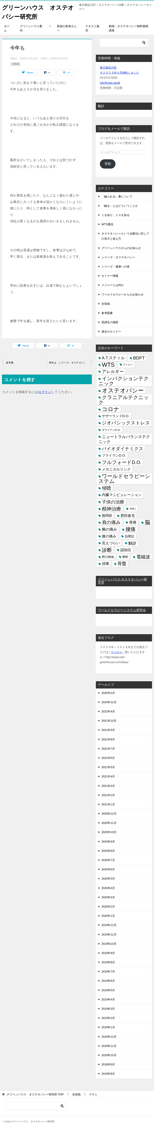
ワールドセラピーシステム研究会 (122, 610)
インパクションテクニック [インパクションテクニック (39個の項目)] (123, 381)
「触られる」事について (116, 196)
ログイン (44, 392)
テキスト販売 (92, 28)
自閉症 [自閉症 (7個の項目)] (129, 536)
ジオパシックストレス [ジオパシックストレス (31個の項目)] (126, 422)
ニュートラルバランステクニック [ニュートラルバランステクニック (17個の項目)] (124, 439)
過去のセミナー (111, 331)
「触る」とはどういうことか (119, 205)
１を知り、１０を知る (115, 215)
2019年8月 (108, 962)
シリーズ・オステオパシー (118, 257)
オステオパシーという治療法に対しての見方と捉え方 (125, 236)
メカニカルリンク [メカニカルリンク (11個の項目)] (116, 469)
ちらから (116, 652)
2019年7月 (108, 971)
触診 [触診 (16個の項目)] (132, 543)
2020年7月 (108, 860)
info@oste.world (110, 82)
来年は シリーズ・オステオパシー (69, 362)
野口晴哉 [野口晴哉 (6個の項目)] (108, 557)
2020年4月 (108, 888)
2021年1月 (108, 804)
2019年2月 (108, 1018)
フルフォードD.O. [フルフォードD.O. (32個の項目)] (121, 462)
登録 (107, 163)
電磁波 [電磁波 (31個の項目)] (143, 556)
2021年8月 (108, 739)
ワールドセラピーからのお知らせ (122, 294)
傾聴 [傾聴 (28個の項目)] (106, 488)
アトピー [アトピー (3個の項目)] (128, 364)
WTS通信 (107, 224)
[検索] (124, 43)
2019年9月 (108, 953)
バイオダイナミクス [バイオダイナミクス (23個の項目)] (122, 448)
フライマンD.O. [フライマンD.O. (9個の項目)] (114, 455)
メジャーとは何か (112, 285)
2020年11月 (109, 822)
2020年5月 (108, 878)
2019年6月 (108, 980)
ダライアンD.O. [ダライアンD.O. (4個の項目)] (111, 429)
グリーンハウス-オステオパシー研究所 (122, 581)
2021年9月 (108, 730)
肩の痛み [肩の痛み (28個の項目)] (111, 522)
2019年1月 (108, 1027)
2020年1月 (108, 915)
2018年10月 (109, 1055)
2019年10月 (109, 943)
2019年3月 (108, 1008)
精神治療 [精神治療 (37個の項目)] (111, 508)
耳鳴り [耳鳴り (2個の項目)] (133, 508)
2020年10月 (109, 832)
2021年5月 (108, 767)
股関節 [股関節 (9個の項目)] (107, 516)
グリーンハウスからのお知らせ (121, 248)
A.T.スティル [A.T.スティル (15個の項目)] (113, 358)
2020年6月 (108, 869)
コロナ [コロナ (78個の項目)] (110, 409)
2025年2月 (108, 693)
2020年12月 (109, 813)
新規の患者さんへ (67, 28)
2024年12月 (109, 702)
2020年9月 (108, 841)
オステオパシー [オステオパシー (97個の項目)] (123, 390)
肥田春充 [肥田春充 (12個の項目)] (128, 516)
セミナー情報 (109, 275)
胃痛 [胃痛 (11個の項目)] (132, 522)
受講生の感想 (109, 322)
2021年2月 (108, 795)
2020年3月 (108, 897)
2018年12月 (109, 1036)
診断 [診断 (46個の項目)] (107, 550)
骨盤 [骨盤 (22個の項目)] (122, 563)
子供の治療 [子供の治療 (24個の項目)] (113, 501)
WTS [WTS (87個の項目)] (108, 365)
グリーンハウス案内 (31, 28)
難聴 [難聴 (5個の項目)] (125, 556)
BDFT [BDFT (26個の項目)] (139, 357)
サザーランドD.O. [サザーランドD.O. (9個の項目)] (115, 416)
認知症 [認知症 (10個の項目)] (125, 550)
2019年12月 (109, 925)
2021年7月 (108, 748)
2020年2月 (108, 906)
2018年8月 (108, 1073)
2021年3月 (108, 785)
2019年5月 (108, 990)
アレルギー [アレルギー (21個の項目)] (113, 371)
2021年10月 (109, 720)
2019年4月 (108, 999)
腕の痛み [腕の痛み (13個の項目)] (109, 529)
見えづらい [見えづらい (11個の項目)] (111, 543)
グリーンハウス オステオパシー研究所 (36, 11)
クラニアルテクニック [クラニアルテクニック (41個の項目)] (123, 400)
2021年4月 (108, 776)
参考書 (9, 362)
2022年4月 (108, 711)
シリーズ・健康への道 (115, 266)
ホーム (7, 28)
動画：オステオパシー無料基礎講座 (128, 28)
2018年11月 (109, 1046)
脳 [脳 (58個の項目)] (147, 522)
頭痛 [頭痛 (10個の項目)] (105, 564)
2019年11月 (109, 934)
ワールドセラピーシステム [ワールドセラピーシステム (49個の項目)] (124, 478)
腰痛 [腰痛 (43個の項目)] (131, 529)
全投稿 (15, 64)
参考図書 (107, 313)
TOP (35, 1094)
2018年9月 (108, 1064)
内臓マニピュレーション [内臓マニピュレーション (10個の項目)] (122, 495)
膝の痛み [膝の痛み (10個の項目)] (109, 536)
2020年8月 (108, 850)
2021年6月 (108, 757)
